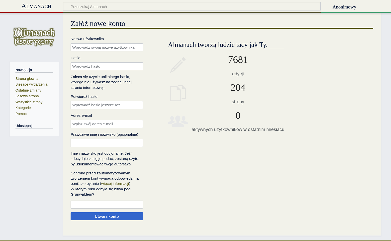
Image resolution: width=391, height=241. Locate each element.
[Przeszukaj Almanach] (191, 6)
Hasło (75, 58)
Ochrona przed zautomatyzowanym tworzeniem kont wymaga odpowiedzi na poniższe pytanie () (105, 178)
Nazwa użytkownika (87, 39)
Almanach (36, 6)
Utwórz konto (107, 216)
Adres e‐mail (81, 115)
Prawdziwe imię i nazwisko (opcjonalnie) (104, 134)
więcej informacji (115, 183)
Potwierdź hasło (84, 96)
